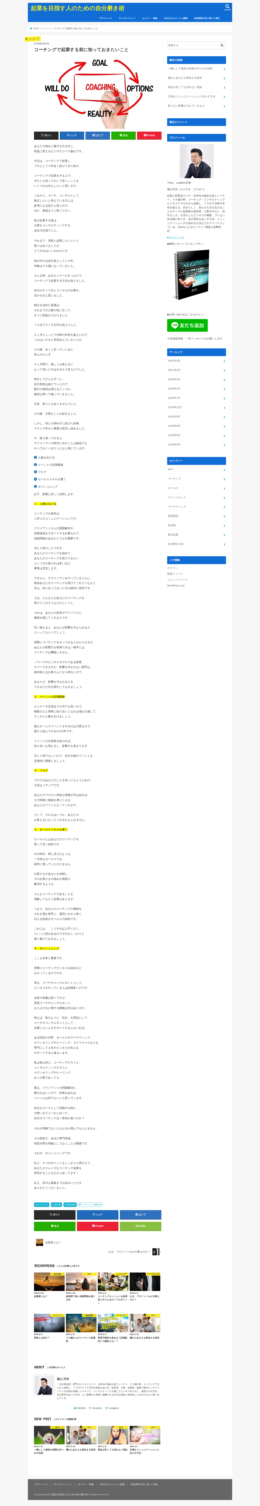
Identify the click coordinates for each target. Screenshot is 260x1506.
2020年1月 (174, 397)
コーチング (43, 1204)
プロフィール (105, 18)
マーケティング (177, 505)
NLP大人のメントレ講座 (175, 18)
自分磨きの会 (176, 542)
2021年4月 (174, 360)
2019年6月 (174, 434)
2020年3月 (174, 378)
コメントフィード (177, 578)
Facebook (97, 1408)
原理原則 (173, 515)
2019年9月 (174, 415)
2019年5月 (174, 443)
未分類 (57, 1204)
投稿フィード (175, 572)
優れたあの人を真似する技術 (185, 77)
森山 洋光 (63, 1379)
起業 (99, 1204)
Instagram (114, 1408)
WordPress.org (175, 584)
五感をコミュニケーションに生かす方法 (191, 96)
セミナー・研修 (149, 18)
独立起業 (71, 1204)
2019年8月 (174, 425)
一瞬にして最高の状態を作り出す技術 (190, 68)
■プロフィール (175, 237)
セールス (173, 487)
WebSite (81, 1408)
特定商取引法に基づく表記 (207, 18)
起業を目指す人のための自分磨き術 (77, 8)
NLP (170, 468)
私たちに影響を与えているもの (186, 105)
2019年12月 (175, 406)
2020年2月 (174, 388)
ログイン (172, 567)
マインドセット (177, 496)
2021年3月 (174, 369)
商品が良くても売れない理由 (185, 87)
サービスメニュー (127, 18)
